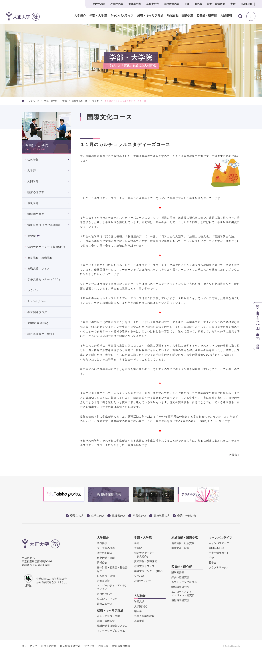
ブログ (95, 101)
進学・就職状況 (106, 621)
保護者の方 (134, 4)
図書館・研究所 (206, 15)
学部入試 (139, 601)
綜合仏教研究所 (180, 577)
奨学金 (212, 562)
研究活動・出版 (106, 557)
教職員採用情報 (121, 646)
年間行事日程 (216, 548)
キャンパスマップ (219, 543)
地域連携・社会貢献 (182, 543)
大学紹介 (80, 15)
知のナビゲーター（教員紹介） (47, 246)
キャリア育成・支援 (108, 616)
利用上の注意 (48, 646)
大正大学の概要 (106, 548)
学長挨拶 (102, 543)
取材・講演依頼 (216, 4)
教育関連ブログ (37, 312)
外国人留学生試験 (144, 616)
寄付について (104, 594)
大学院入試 (140, 606)
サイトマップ (29, 646)
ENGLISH (246, 4)
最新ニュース (104, 603)
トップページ (30, 101)
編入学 (138, 611)
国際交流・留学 (180, 548)
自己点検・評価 (106, 575)
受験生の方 (99, 4)
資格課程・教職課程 (40, 257)
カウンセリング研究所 (184, 582)
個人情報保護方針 (70, 646)
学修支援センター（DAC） (44, 279)
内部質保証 (103, 580)
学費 (211, 557)
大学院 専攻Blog (38, 323)
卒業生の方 (152, 4)
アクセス (89, 646)
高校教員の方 (171, 4)
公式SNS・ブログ (107, 598)
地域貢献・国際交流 (180, 15)
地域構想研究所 (180, 586)
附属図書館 (177, 572)
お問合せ (103, 646)
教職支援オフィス (38, 268)
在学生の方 (116, 4)
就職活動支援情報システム (112, 625)
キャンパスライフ (122, 15)
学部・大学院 (98, 15)
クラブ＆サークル (219, 567)
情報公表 (102, 562)
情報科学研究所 (180, 600)
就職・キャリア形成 (150, 15)
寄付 (232, 4)
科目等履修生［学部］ (41, 333)
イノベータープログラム (111, 630)
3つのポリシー (36, 301)
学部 (64, 101)
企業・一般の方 (193, 4)
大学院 (33, 235)
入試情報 (226, 15)
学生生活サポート (219, 552)
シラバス (33, 290)
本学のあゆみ (104, 552)
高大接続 (139, 620)
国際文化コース (79, 101)
